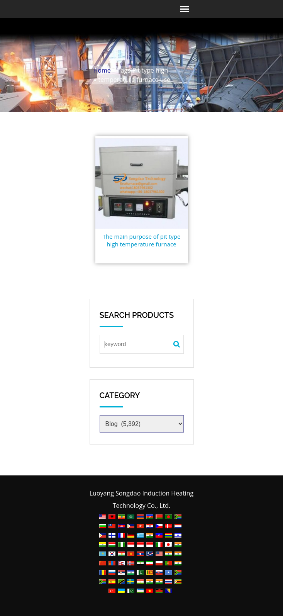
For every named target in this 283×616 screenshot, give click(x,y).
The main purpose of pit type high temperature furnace (142, 240)
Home (102, 70)
